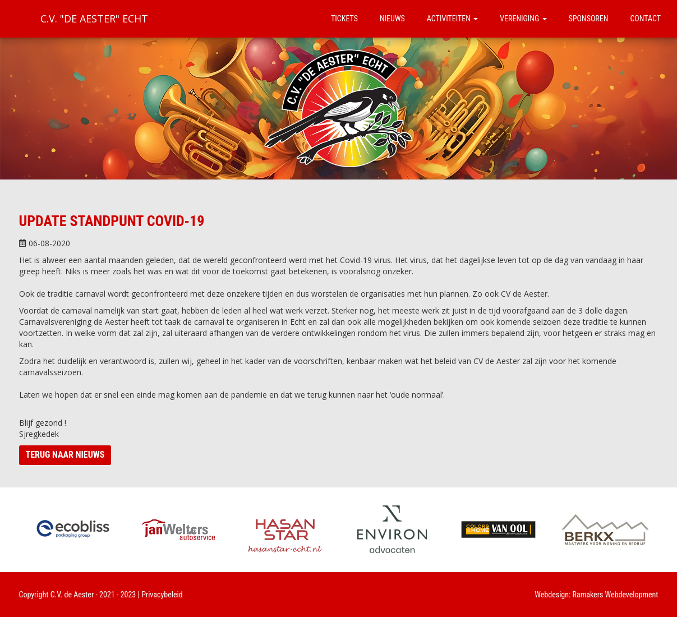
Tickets (344, 18)
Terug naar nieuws (65, 454)
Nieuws (392, 18)
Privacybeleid (162, 594)
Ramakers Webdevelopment (615, 594)
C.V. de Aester (72, 594)
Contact (645, 18)
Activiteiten (452, 18)
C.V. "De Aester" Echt (94, 18)
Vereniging (523, 18)
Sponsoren (589, 18)
